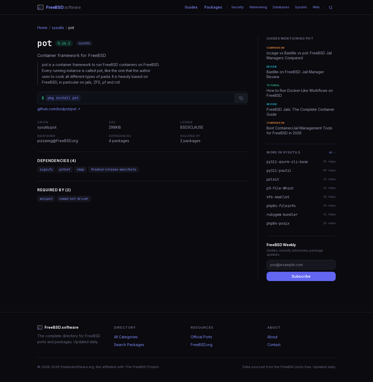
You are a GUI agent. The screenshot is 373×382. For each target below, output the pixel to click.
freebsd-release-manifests (113, 169)
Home (42, 27)
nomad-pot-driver (73, 199)
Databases (281, 7)
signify (46, 169)
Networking (258, 7)
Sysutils (301, 7)
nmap (80, 169)
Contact (274, 344)
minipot (46, 199)
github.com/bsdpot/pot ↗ (59, 109)
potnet (64, 169)
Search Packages (129, 344)
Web (316, 7)
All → (332, 152)
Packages (213, 7)
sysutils (58, 27)
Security (237, 7)
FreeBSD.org (201, 344)
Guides (191, 7)
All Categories (126, 337)
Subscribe (301, 276)
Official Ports (201, 337)
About (272, 337)
